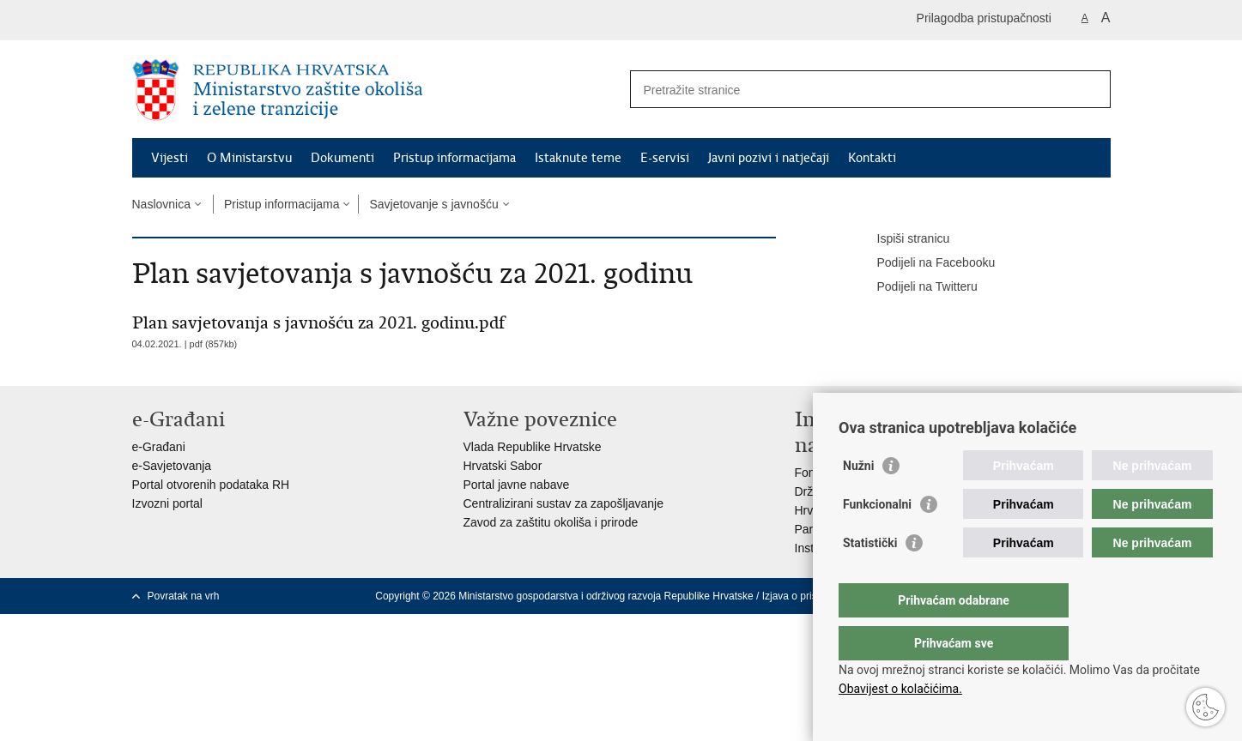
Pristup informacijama (454, 158)
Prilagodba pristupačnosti (984, 18)
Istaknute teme (578, 158)
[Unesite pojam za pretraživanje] (852, 89)
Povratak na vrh (184, 596)
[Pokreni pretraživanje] (1091, 89)
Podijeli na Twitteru (915, 287)
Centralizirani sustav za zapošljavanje (563, 503)
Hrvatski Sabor (502, 466)
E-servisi (664, 158)
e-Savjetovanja (172, 466)
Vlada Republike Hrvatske (532, 447)
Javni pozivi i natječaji (768, 158)
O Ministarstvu (249, 158)
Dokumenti (342, 158)
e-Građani (158, 447)
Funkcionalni (877, 538)
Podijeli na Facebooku (924, 263)
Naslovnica (161, 204)
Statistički (870, 577)
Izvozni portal (167, 503)
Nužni (858, 500)
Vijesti (169, 158)
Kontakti (872, 158)
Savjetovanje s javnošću (433, 204)
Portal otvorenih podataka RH (211, 484)
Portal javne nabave (516, 484)
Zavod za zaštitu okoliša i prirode (551, 522)
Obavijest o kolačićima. (900, 689)
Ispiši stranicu (901, 239)
